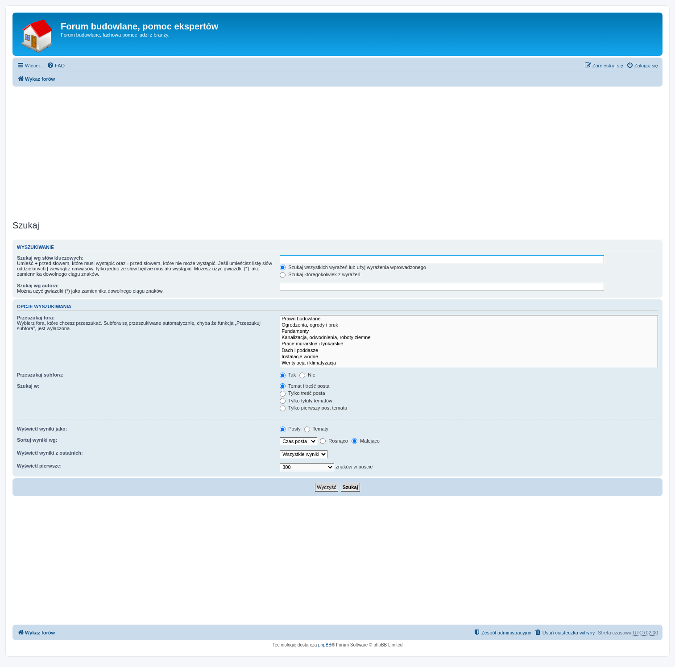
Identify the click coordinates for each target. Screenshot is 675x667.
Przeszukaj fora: (35, 317)
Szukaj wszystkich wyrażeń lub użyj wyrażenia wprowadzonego (353, 267)
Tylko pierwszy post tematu (313, 407)
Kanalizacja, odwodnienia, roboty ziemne (469, 338)
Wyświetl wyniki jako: (42, 428)
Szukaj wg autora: (38, 285)
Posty (290, 428)
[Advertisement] (337, 150)
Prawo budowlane (469, 319)
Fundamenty (469, 331)
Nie (307, 374)
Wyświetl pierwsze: (39, 465)
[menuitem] (56, 65)
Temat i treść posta (304, 386)
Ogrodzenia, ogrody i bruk (469, 325)
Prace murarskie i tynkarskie (469, 344)
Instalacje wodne (469, 357)
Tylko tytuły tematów (306, 400)
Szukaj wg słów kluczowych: (50, 258)
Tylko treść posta (302, 393)
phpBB (324, 644)
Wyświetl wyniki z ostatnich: (50, 453)
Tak (288, 374)
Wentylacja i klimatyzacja (469, 363)
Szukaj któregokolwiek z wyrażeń (320, 274)
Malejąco (366, 440)
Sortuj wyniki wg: (37, 440)
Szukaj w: (28, 386)
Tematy (316, 428)
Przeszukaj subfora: (40, 374)
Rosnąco (334, 440)
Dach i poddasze (469, 351)
